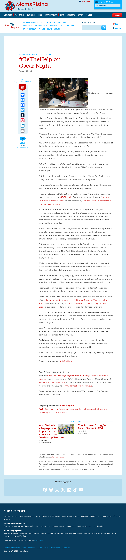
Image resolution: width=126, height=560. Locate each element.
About (80, 15)
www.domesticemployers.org (77, 386)
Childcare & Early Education (29, 54)
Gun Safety (51, 22)
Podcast (42, 29)
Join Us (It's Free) (105, 2)
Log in (118, 28)
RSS (116, 24)
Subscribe (66, 548)
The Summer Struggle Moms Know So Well (92, 427)
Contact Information (12, 548)
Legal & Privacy (42, 548)
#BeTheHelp (66, 197)
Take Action (19, 15)
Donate (117, 15)
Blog (40, 15)
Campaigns (31, 15)
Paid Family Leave (30, 29)
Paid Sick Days (46, 54)
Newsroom (71, 15)
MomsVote (8, 15)
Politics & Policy (53, 29)
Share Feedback (28, 548)
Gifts (62, 15)
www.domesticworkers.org (52, 382)
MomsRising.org (28, 6)
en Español (86, 1)
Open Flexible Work (67, 26)
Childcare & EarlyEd (31, 22)
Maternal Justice (41, 26)
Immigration (27, 26)
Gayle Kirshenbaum (22, 82)
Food (43, 22)
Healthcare (62, 22)
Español (89, 15)
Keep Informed (51, 15)
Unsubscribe (55, 548)
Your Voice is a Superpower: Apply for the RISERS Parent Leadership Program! (52, 431)
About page (38, 540)
